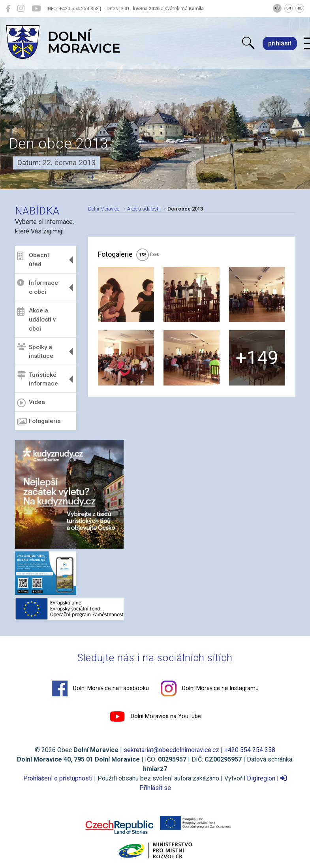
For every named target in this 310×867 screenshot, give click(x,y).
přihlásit (279, 43)
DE (300, 8)
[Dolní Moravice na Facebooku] (8, 8)
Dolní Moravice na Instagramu (210, 688)
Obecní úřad (33, 260)
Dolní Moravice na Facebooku (100, 688)
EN (288, 8)
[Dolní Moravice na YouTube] (36, 8)
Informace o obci (37, 287)
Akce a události (143, 209)
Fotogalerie (39, 422)
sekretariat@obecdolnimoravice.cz (171, 750)
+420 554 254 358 (249, 750)
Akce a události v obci (36, 319)
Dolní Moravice (103, 209)
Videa (31, 403)
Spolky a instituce (35, 351)
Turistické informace (37, 379)
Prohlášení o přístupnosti (57, 778)
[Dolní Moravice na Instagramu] (20, 8)
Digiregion (261, 778)
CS (277, 8)
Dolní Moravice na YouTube (155, 716)
